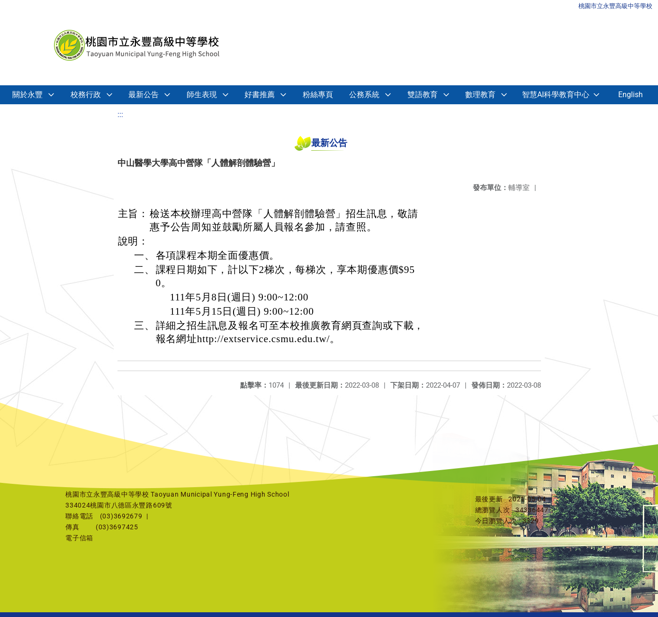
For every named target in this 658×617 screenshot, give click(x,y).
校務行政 (86, 94)
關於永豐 (27, 94)
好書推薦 (259, 94)
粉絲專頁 (318, 94)
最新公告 (143, 94)
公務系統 (364, 94)
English (630, 94)
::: (120, 114)
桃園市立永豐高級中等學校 (615, 5)
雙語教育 (422, 94)
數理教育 (480, 94)
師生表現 (202, 94)
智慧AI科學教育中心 (555, 94)
